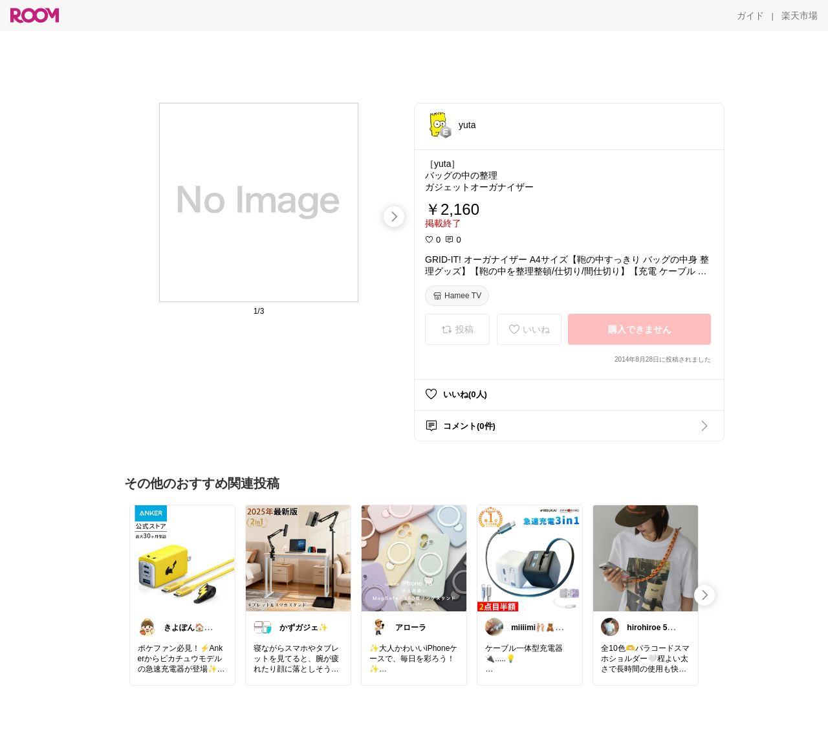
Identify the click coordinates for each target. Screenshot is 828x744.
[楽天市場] (799, 15)
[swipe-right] (394, 216)
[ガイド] (750, 15)
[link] (182, 557)
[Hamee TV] (457, 295)
